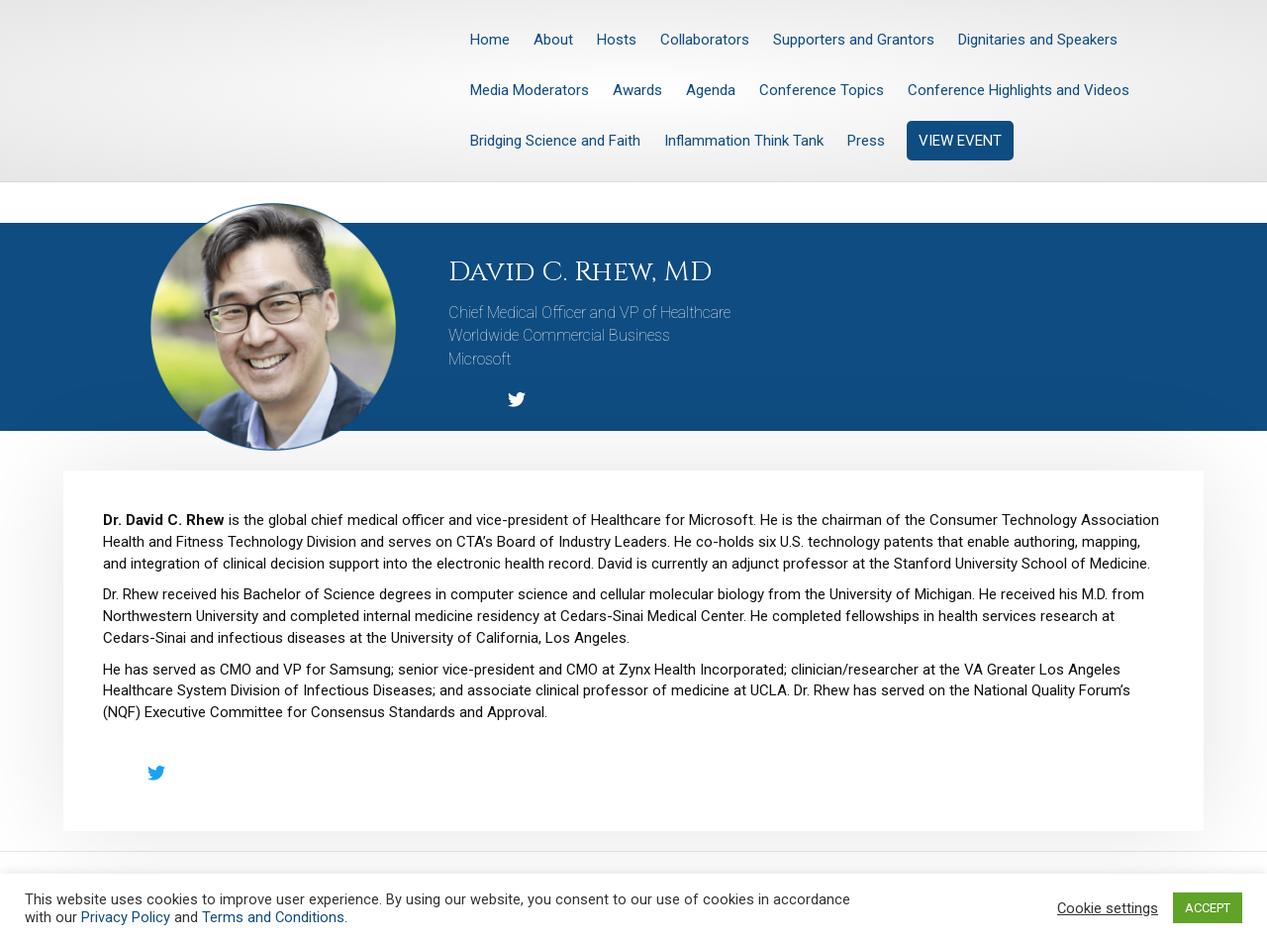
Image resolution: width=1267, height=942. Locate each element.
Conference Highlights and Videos (1018, 90)
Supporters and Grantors (853, 40)
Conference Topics (821, 90)
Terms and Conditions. (274, 917)
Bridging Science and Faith (555, 141)
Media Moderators (529, 90)
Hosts (616, 40)
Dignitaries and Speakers (1038, 40)
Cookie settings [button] (1107, 908)
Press (866, 141)
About (553, 40)
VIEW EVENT (960, 141)
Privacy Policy (125, 917)
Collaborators (704, 40)
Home (490, 40)
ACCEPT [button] (1207, 907)
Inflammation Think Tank (744, 141)
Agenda (710, 90)
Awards (637, 90)
